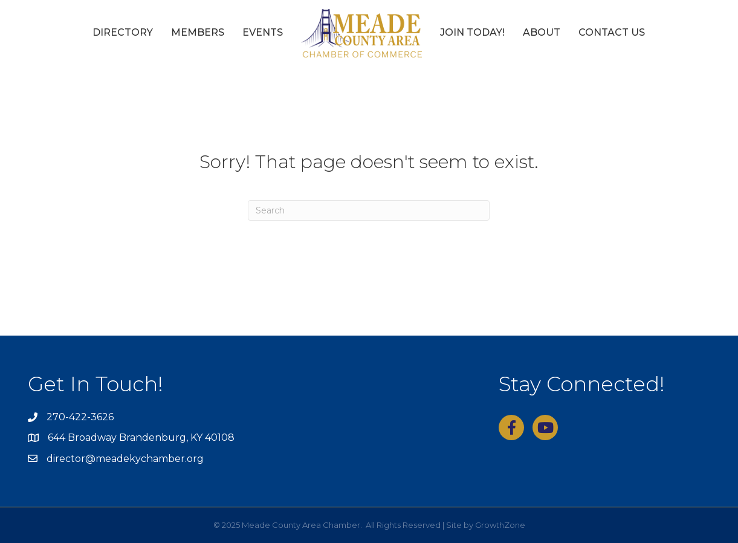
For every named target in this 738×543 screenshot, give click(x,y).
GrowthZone (500, 525)
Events (262, 32)
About (541, 32)
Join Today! (472, 32)
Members (197, 32)
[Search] (369, 210)
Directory (122, 32)
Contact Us (611, 32)
